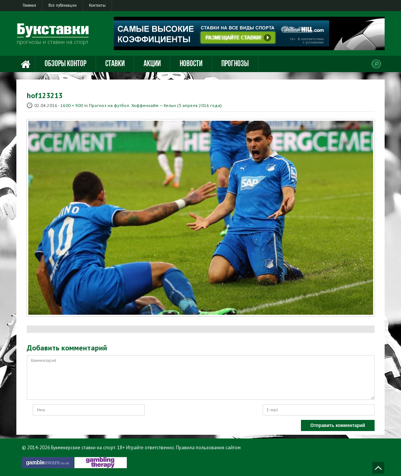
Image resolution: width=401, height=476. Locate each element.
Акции (152, 64)
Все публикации (62, 5)
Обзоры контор (65, 64)
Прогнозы (235, 64)
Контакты (97, 5)
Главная (29, 5)
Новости (191, 64)
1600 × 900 (71, 105)
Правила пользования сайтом (208, 447)
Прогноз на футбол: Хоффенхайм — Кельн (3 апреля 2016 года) (155, 105)
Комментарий (201, 377)
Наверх (378, 468)
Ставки (115, 64)
